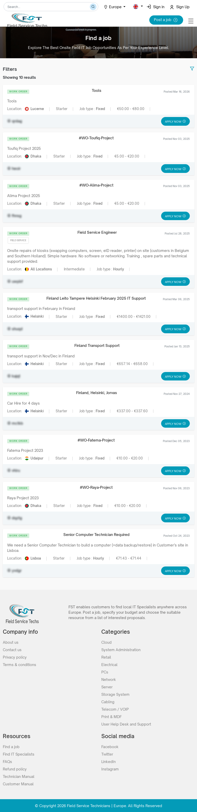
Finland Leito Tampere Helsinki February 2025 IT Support (96, 298)
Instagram (110, 769)
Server (107, 686)
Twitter (107, 754)
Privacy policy (15, 657)
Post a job (166, 20)
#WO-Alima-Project (96, 185)
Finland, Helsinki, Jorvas (96, 392)
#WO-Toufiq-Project (96, 138)
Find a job (11, 746)
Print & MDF (111, 716)
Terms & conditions (19, 664)
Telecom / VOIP (115, 709)
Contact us (12, 649)
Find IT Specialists (18, 754)
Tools (96, 90)
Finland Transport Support (97, 345)
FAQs (7, 761)
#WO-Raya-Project (96, 487)
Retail (106, 657)
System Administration (121, 649)
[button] (138, 6)
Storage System (115, 694)
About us (10, 642)
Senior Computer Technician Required (96, 534)
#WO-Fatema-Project (96, 440)
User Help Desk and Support (126, 724)
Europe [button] (113, 7)
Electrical (109, 664)
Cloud (106, 642)
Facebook (110, 746)
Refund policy (15, 769)
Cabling (107, 701)
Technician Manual (18, 776)
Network (108, 679)
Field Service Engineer (97, 232)
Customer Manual (18, 783)
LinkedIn (108, 761)
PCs (104, 672)
